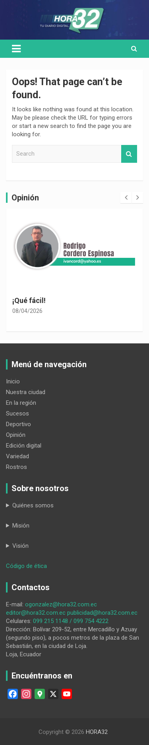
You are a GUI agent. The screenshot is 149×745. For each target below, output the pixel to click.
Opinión (15, 434)
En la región (21, 402)
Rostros (16, 467)
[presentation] (126, 197)
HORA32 (97, 731)
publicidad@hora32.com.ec (102, 612)
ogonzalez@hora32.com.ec (61, 604)
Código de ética (26, 566)
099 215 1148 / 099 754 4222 (70, 621)
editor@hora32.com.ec (36, 612)
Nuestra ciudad (25, 392)
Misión (20, 525)
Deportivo (18, 424)
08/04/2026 (27, 311)
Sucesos (17, 413)
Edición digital (23, 445)
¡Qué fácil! (29, 300)
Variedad (17, 456)
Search (129, 154)
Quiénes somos (33, 505)
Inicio (13, 381)
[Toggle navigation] (16, 49)
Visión (20, 545)
